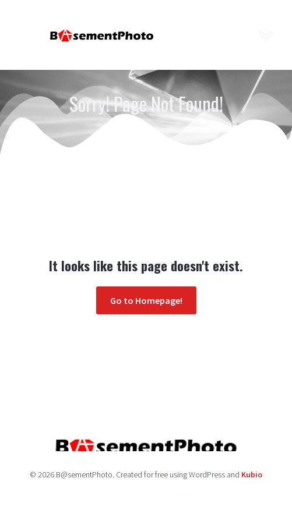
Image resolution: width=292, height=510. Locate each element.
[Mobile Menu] (266, 35)
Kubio (251, 474)
